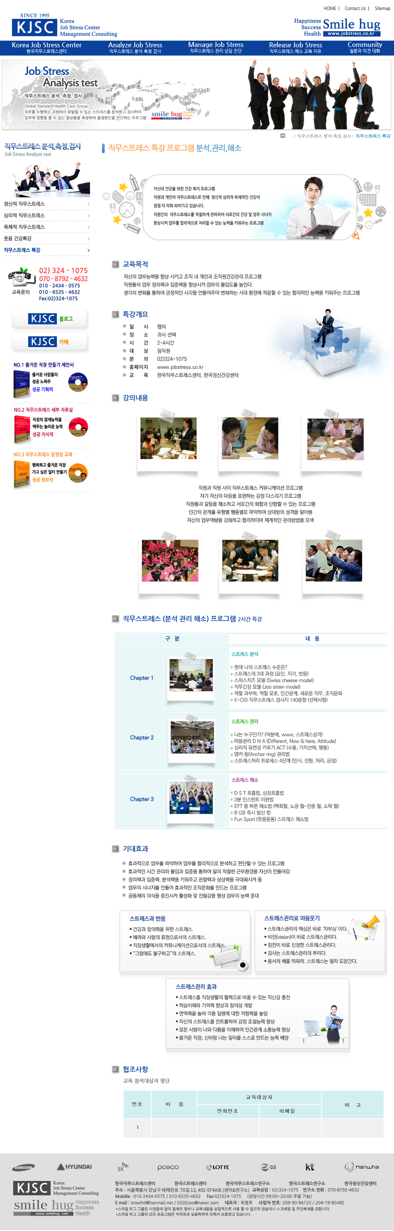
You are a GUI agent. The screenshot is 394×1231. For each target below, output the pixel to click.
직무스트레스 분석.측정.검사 (324, 136)
